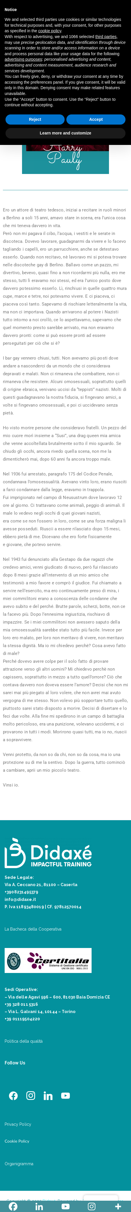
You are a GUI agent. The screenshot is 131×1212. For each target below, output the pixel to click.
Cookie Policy (17, 1141)
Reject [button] (35, 119)
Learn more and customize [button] (65, 133)
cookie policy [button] (49, 30)
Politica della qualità (24, 1041)
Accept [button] (96, 119)
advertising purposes (23, 59)
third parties (106, 36)
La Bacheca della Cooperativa (33, 929)
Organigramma (19, 1163)
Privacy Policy (18, 1124)
